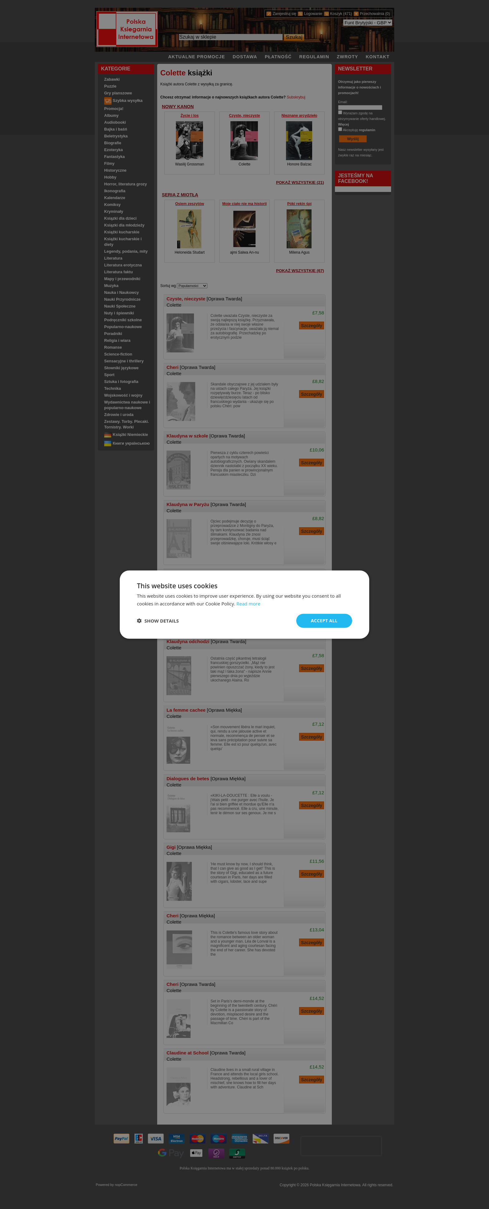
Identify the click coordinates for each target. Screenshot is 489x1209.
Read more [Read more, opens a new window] (248, 603)
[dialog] (244, 605)
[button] (158, 621)
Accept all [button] (324, 621)
